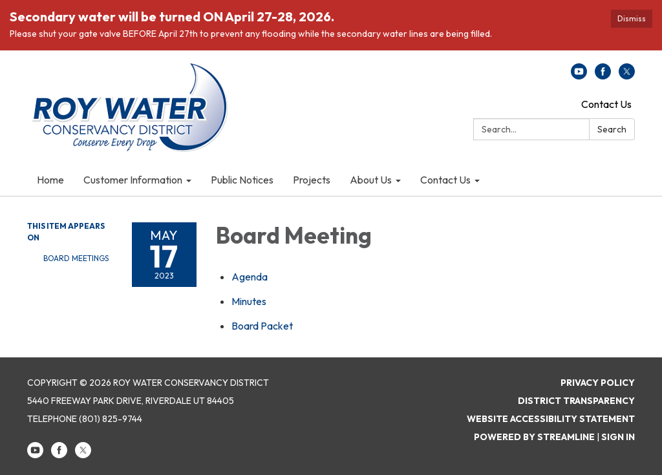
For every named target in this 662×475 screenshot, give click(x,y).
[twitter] (627, 75)
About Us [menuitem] (371, 179)
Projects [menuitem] (311, 179)
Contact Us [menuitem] (445, 179)
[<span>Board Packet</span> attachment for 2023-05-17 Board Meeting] (262, 325)
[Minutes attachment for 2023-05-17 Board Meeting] (248, 301)
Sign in (618, 437)
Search (611, 129)
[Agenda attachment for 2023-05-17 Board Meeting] (249, 276)
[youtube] (579, 75)
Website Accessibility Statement (551, 419)
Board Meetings (76, 258)
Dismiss (631, 18)
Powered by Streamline (534, 437)
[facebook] (603, 75)
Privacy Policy (598, 382)
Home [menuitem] (50, 179)
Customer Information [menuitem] (132, 179)
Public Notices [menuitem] (242, 179)
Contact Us (606, 104)
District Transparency (576, 400)
